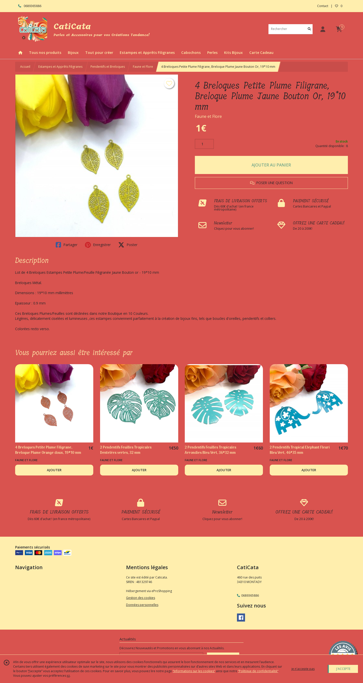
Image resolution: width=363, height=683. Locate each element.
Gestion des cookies (140, 598)
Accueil (25, 66)
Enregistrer (98, 245)
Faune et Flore (143, 66)
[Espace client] (323, 29)
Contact (322, 6)
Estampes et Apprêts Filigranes (60, 66)
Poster (127, 245)
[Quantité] (204, 144)
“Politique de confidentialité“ (258, 671)
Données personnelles (142, 605)
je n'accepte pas (303, 669)
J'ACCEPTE (343, 669)
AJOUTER (54, 470)
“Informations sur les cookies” (194, 671)
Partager (66, 245)
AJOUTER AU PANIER (271, 165)
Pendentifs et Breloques (107, 66)
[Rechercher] (309, 29)
